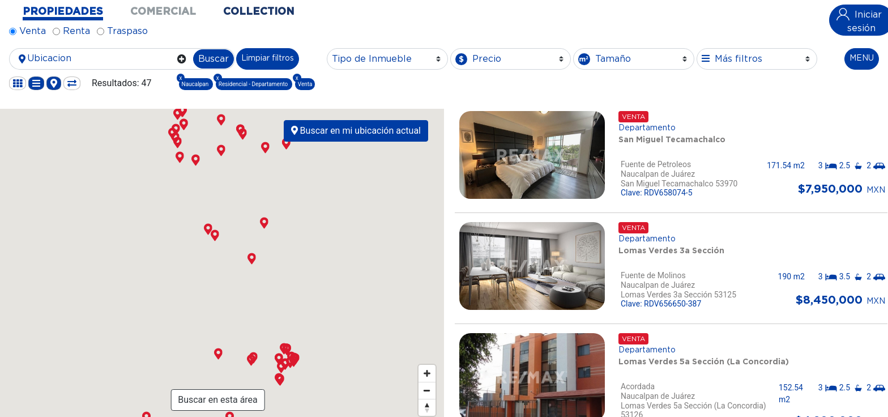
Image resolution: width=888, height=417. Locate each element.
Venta (32, 31)
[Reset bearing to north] (427, 407)
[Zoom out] (427, 390)
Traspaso (127, 31)
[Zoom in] (427, 373)
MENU (861, 58)
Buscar (213, 58)
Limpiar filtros (267, 58)
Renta (76, 31)
